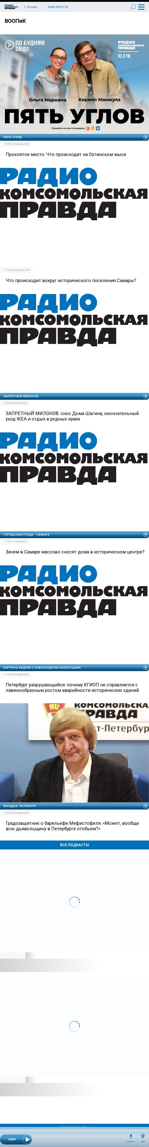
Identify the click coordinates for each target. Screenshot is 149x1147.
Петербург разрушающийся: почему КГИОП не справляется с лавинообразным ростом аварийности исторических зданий (72, 687)
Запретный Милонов (20, 396)
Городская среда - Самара (26, 534)
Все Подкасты (74, 845)
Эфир (143, 1142)
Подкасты (130, 1142)
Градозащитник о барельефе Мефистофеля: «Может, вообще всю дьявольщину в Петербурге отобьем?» (72, 825)
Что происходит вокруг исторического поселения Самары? (71, 280)
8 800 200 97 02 (58, 7)
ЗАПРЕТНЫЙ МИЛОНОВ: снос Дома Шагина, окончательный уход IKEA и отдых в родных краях (72, 416)
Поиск (133, 7)
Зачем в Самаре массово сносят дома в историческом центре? (75, 552)
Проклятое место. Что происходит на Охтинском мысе (66, 154)
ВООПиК (15, 21)
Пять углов (12, 137)
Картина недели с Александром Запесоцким (42, 667)
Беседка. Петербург (20, 806)
